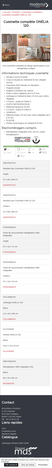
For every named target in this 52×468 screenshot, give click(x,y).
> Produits (15, 12)
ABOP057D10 (9, 185)
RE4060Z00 (8, 383)
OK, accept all (11, 465)
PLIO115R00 (8, 351)
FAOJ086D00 (9, 319)
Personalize (43, 465)
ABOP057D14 (9, 217)
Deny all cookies (27, 465)
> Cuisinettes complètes (30, 12)
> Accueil (6, 12)
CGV (4, 428)
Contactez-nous (9, 431)
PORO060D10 (9, 252)
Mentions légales (9, 434)
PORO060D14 (9, 287)
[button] (5, 48)
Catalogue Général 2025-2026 (15, 443)
